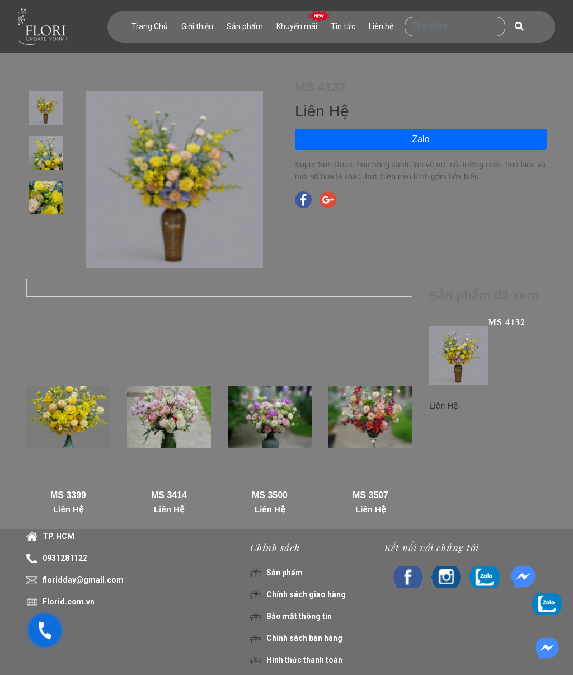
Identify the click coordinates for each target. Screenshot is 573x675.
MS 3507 (370, 495)
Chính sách (275, 547)
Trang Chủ (149, 26)
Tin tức (343, 26)
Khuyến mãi (296, 26)
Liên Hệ (68, 509)
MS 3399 (68, 495)
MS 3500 (270, 495)
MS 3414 (169, 495)
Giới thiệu (197, 26)
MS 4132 (506, 322)
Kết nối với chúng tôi (431, 547)
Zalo (420, 139)
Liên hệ (381, 26)
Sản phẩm (245, 26)
